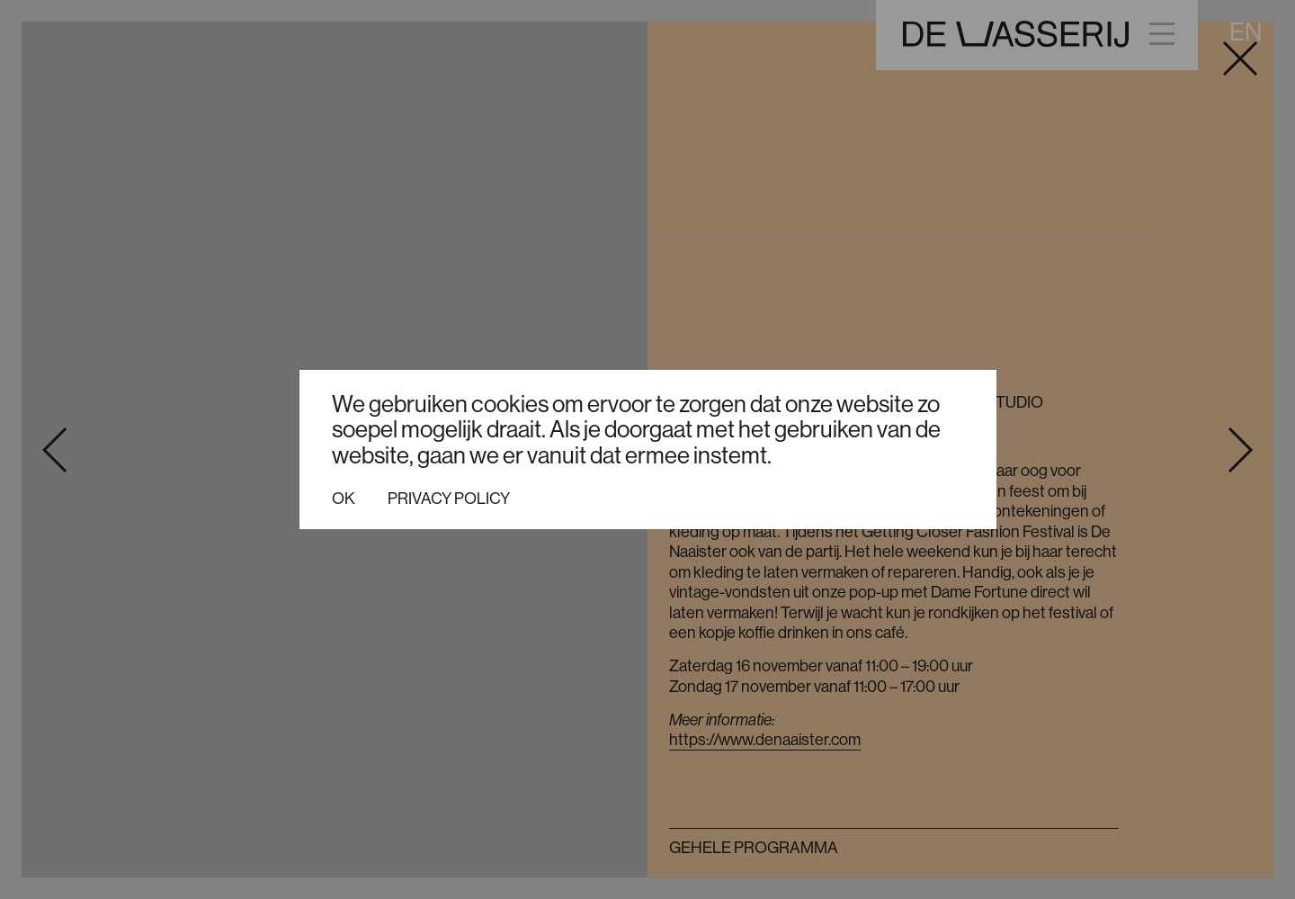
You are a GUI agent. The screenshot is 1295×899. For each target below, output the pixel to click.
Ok (343, 499)
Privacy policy (449, 499)
